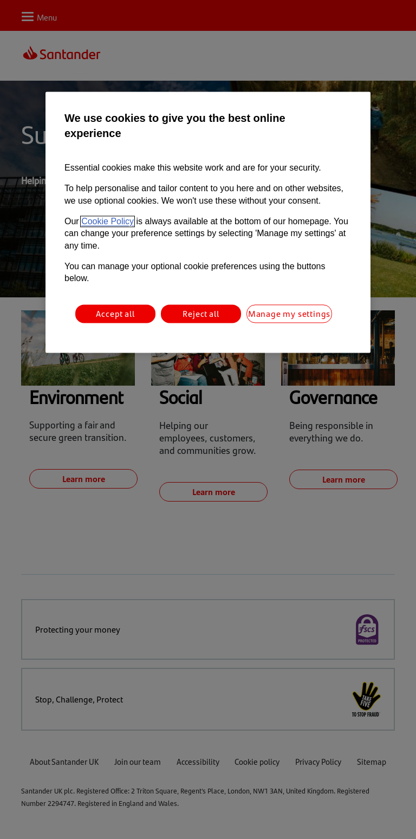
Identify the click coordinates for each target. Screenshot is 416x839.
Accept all (115, 313)
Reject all (201, 313)
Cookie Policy (107, 221)
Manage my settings (289, 313)
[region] (208, 222)
